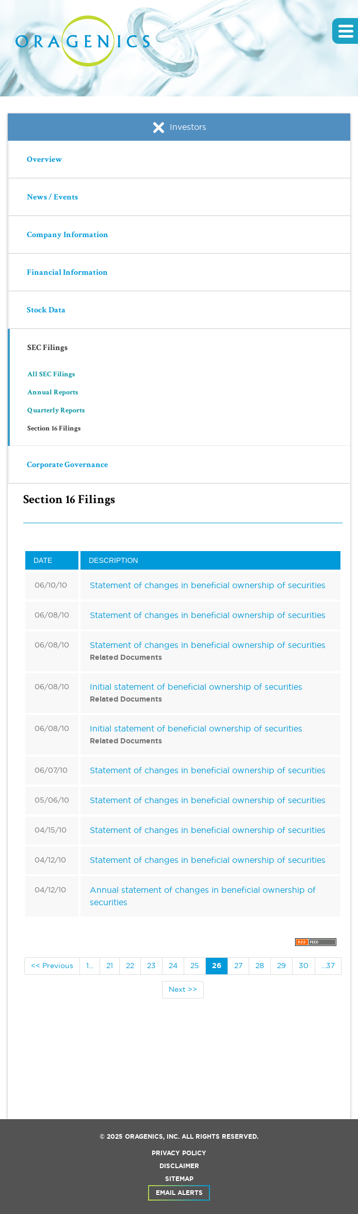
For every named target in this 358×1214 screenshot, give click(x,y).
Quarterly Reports (56, 410)
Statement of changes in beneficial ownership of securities (208, 585)
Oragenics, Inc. (152, 1137)
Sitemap (179, 1179)
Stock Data (46, 311)
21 (109, 965)
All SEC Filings (51, 374)
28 (259, 965)
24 (173, 965)
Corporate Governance (67, 465)
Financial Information (67, 273)
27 (238, 965)
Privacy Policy (179, 1153)
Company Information (67, 235)
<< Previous (52, 965)
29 (281, 965)
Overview (44, 160)
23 (151, 965)
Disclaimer (179, 1166)
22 (130, 965)
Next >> (183, 989)
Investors (179, 127)
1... (89, 965)
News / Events (52, 198)
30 (303, 965)
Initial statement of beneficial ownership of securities (196, 686)
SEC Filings (47, 348)
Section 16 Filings (53, 429)
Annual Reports (52, 392)
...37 (328, 965)
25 (194, 965)
